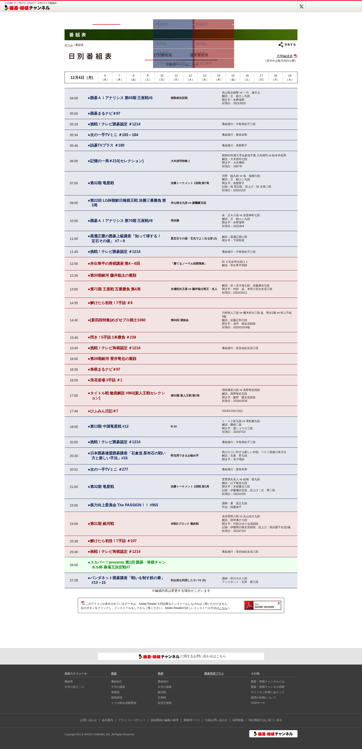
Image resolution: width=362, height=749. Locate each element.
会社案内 (107, 720)
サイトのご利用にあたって (267, 692)
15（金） (233, 77)
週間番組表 (199, 55)
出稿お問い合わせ (216, 720)
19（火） (290, 77)
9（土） (147, 77)
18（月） (275, 77)
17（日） (261, 77)
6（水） (105, 77)
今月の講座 (118, 687)
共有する (287, 44)
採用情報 (238, 720)
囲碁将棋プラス (281, 20)
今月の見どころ (136, 20)
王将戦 (162, 697)
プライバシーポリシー (132, 720)
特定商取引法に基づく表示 (265, 720)
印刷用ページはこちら (182, 64)
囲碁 (173, 20)
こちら (223, 608)
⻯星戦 (115, 692)
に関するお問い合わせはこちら (182, 656)
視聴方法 (248, 20)
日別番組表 (163, 55)
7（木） (119, 77)
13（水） (204, 77)
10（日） (162, 77)
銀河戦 (162, 692)
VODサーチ (258, 703)
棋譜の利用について (263, 697)
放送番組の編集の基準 (165, 720)
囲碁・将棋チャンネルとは (267, 681)
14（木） (219, 77)
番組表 (106, 20)
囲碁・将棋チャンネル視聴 (267, 687)
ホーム (78, 20)
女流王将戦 (165, 703)
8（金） (133, 77)
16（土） (247, 77)
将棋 (212, 20)
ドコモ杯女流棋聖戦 (123, 703)
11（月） (176, 77)
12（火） (190, 77)
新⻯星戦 (116, 697)
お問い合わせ (88, 720)
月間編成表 (285, 56)
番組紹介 (116, 681)
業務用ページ (192, 720)
